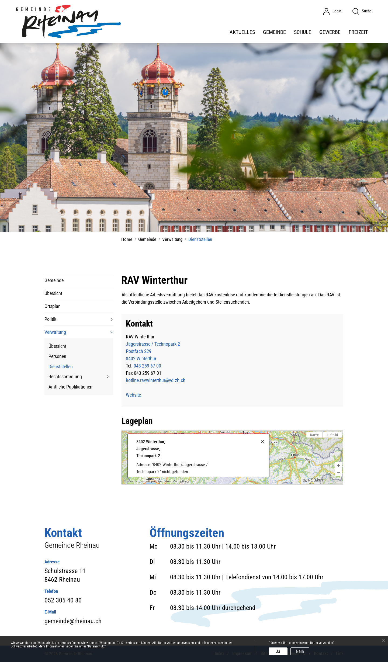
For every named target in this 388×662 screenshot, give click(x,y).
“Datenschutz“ (96, 646)
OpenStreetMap (168, 481)
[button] (338, 465)
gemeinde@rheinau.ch (73, 621)
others (184, 481)
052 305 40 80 (63, 600)
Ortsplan (52, 306)
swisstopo (148, 481)
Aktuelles (242, 32)
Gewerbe (330, 32)
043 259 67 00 (147, 366)
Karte (314, 434)
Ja (278, 651)
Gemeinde (274, 32)
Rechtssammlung (65, 376)
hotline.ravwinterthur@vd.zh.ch (155, 380)
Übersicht (53, 293)
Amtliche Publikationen (70, 387)
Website (136, 395)
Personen (57, 356)
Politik (50, 319)
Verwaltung (55, 332)
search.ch (132, 481)
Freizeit (358, 32)
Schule (302, 32)
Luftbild (332, 434)
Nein (300, 651)
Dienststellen (60, 368)
